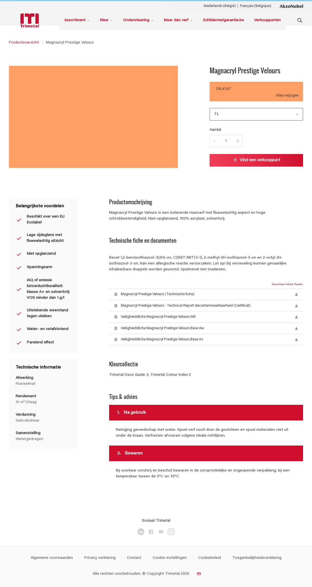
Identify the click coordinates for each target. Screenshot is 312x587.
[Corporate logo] (291, 5)
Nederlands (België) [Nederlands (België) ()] (220, 6)
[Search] (299, 20)
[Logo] (31, 20)
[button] (296, 294)
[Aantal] (226, 141)
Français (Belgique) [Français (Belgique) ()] (255, 6)
